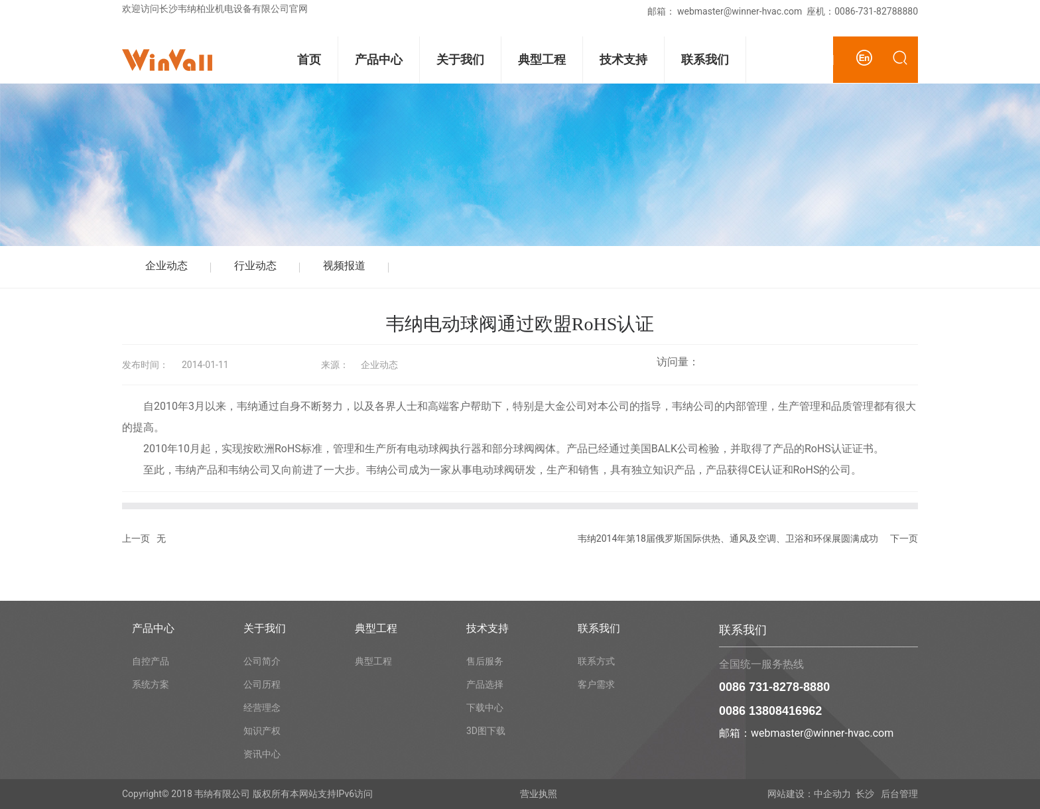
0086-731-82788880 (876, 11)
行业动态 (255, 265)
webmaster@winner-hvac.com (739, 11)
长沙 (865, 793)
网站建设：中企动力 (809, 793)
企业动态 (166, 265)
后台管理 (898, 793)
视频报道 (344, 265)
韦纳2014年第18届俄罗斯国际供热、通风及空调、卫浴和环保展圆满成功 (728, 538)
